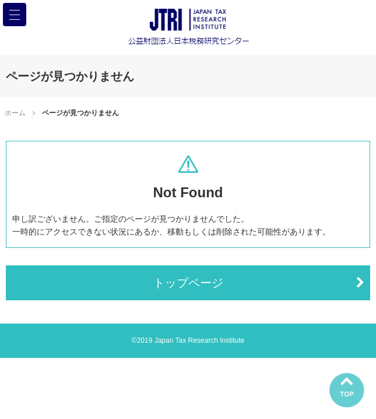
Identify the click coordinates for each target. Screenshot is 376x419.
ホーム (15, 113)
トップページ (188, 282)
